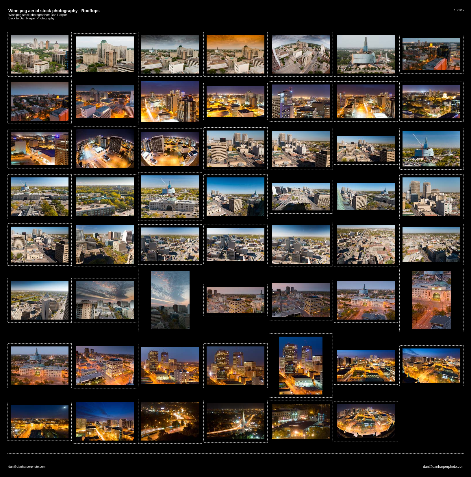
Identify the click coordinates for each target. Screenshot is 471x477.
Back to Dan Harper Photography (31, 18)
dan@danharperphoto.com (443, 467)
